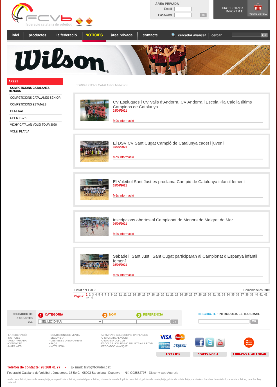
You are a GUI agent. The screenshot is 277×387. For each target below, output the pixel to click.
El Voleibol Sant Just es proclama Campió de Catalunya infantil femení (179, 181)
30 (210, 294)
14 (135, 294)
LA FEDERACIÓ (17, 335)
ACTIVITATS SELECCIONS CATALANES (124, 335)
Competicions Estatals (28, 104)
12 (125, 294)
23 (177, 294)
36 (238, 294)
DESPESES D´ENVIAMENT (66, 340)
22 (172, 294)
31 (215, 294)
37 (243, 294)
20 (163, 294)
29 (205, 294)
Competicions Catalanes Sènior (35, 97)
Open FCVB (18, 118)
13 (130, 294)
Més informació (123, 120)
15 (139, 294)
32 (219, 294)
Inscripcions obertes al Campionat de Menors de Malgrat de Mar (173, 219)
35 (233, 294)
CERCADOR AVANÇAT (114, 346)
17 (149, 294)
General (17, 111)
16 (144, 294)
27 (196, 294)
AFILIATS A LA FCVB (113, 340)
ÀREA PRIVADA (17, 340)
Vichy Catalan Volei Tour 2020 (33, 124)
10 (116, 294)
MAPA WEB (15, 346)
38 (247, 294)
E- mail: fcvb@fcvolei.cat (91, 367)
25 (186, 294)
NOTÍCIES (14, 337)
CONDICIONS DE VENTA (65, 335)
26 (191, 294)
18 (154, 294)
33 (224, 294)
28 (200, 294)
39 (252, 294)
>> (88, 297)
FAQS (54, 343)
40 (257, 294)
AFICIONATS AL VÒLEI (114, 337)
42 (266, 294)
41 (262, 294)
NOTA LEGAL (58, 346)
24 (182, 294)
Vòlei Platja (19, 131)
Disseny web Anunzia (163, 372)
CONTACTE (15, 343)
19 (158, 294)
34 (229, 294)
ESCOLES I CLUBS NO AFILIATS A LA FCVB (127, 343)
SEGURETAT (58, 337)
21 (168, 294)
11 (121, 294)
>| (92, 297)
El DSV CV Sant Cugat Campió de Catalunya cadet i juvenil (168, 143)
